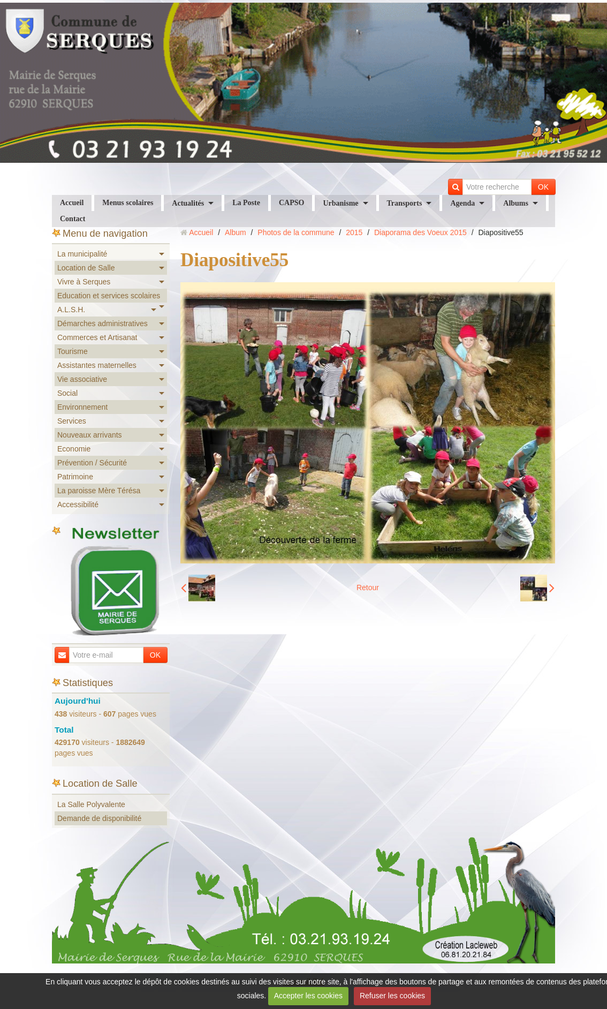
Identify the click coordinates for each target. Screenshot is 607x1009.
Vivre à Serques (83, 281)
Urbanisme (340, 203)
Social (67, 393)
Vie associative (82, 379)
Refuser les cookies (392, 995)
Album (235, 232)
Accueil (72, 203)
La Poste (246, 203)
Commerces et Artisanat (97, 337)
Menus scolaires (127, 203)
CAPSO (291, 203)
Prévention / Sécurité (92, 462)
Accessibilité (77, 504)
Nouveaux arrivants (89, 435)
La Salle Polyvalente (91, 804)
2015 (354, 232)
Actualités (188, 203)
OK (543, 187)
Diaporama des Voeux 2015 (420, 232)
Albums (515, 203)
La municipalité (82, 254)
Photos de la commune (295, 232)
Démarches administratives (102, 323)
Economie (73, 449)
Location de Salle (86, 267)
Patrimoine (75, 476)
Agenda (462, 203)
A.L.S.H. (71, 309)
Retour (367, 587)
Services (71, 421)
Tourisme (72, 351)
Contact (72, 219)
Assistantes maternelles (96, 365)
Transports (404, 203)
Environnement (82, 407)
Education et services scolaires (108, 295)
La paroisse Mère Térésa (98, 490)
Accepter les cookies (308, 995)
